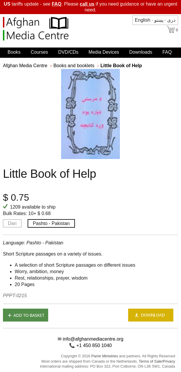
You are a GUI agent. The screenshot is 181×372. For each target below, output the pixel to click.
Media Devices (103, 52)
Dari (12, 223)
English (142, 20)
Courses (39, 52)
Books (14, 52)
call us (87, 3)
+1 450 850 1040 (94, 345)
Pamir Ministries (104, 356)
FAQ (56, 3)
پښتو (158, 20)
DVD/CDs (68, 52)
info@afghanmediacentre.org (93, 339)
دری (171, 20)
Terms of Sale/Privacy (157, 361)
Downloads (140, 52)
